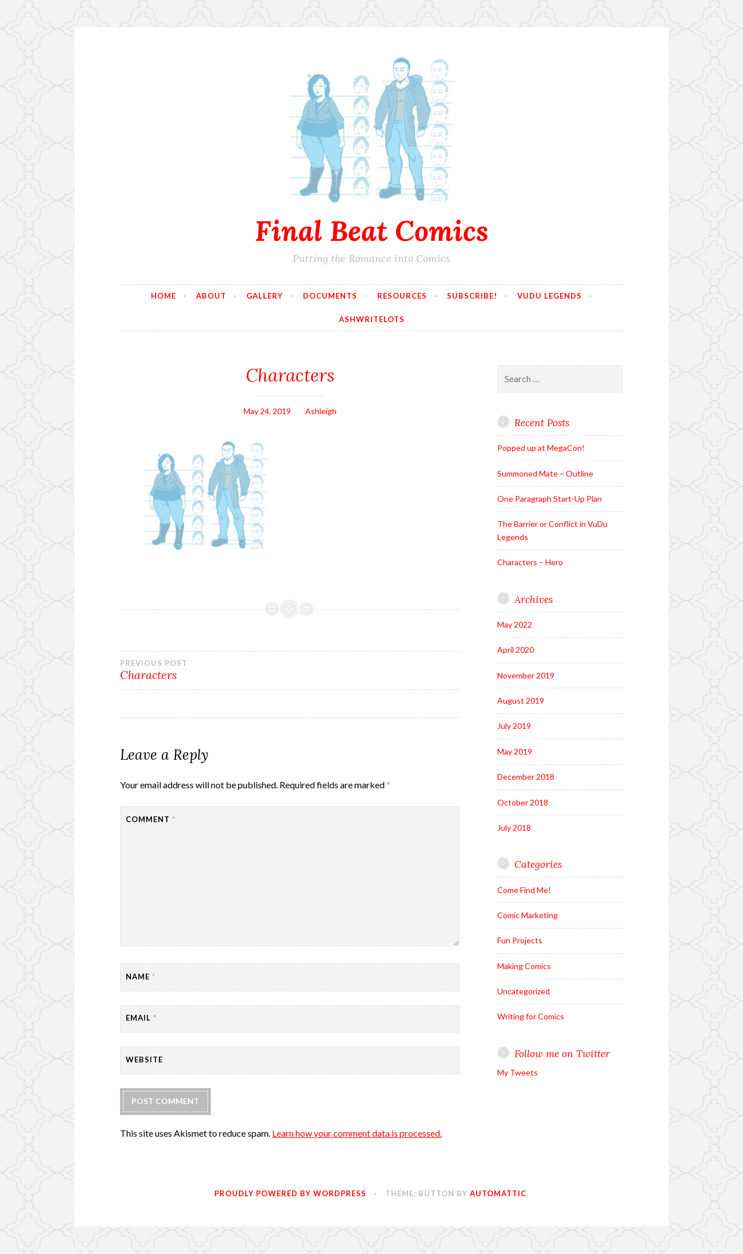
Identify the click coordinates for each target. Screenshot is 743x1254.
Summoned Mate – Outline (545, 473)
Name (140, 976)
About (211, 295)
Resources (402, 295)
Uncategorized (523, 991)
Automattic (498, 1193)
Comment (150, 819)
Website (144, 1059)
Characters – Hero (530, 562)
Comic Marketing (527, 915)
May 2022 (514, 624)
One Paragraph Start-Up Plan (549, 498)
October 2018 (522, 802)
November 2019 (525, 675)
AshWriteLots (372, 319)
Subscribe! (472, 295)
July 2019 (514, 726)
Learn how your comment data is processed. (357, 1133)
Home (163, 295)
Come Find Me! (524, 890)
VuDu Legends (549, 295)
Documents (330, 295)
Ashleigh (321, 411)
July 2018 (514, 827)
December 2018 (525, 776)
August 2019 (520, 700)
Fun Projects (519, 940)
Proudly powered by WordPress (290, 1193)
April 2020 (515, 649)
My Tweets (517, 1072)
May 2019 (514, 751)
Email (141, 1017)
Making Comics (524, 966)
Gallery (264, 295)
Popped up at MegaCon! (541, 448)
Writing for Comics (530, 1016)
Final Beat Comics (372, 230)
